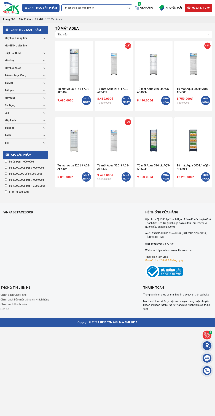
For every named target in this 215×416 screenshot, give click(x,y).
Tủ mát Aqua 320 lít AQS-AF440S (113, 167)
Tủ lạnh (9, 90)
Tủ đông (10, 127)
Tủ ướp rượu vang (15, 75)
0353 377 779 (201, 7)
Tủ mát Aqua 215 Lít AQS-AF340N (73, 90)
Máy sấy (9, 60)
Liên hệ (5, 309)
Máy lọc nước (13, 68)
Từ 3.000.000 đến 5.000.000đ (23, 173)
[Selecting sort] (133, 34)
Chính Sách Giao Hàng (13, 294)
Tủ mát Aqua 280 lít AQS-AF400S (193, 90)
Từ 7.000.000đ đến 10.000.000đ (25, 185)
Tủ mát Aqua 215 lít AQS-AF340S (113, 90)
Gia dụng (10, 105)
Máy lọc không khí (16, 38)
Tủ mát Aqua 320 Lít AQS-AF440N (73, 167)
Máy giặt (10, 97)
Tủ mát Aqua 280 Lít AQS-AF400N (153, 90)
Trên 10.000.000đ (17, 191)
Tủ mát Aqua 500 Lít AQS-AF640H (193, 167)
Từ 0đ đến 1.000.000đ (19, 161)
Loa (7, 112)
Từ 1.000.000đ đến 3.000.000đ (24, 167)
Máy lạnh (10, 120)
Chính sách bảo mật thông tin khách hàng (25, 299)
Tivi (7, 142)
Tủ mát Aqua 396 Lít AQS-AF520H (153, 167)
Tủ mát (9, 83)
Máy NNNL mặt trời (16, 45)
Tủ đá (8, 135)
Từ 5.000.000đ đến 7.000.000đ (24, 179)
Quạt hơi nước (13, 53)
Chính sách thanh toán (14, 304)
